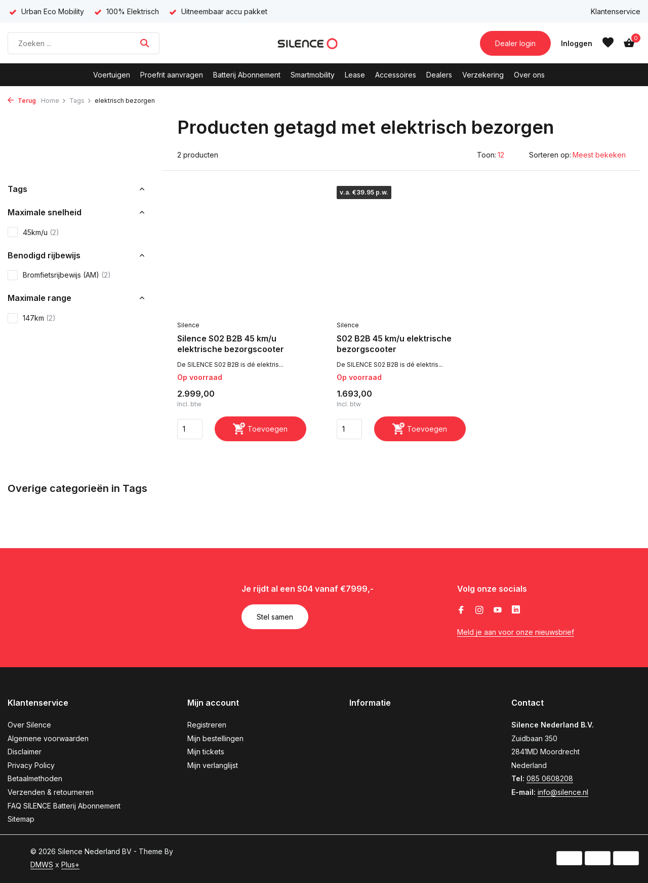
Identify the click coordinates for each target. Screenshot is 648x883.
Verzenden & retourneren (51, 792)
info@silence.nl (563, 792)
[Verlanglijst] (608, 43)
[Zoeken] (83, 43)
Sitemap (21, 819)
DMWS (41, 864)
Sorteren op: (550, 154)
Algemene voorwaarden (48, 738)
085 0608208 (549, 778)
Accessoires (395, 74)
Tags (80, 100)
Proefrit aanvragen (171, 74)
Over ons (529, 74)
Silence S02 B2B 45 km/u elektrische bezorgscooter (230, 343)
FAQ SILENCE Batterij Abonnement (64, 805)
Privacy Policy (31, 765)
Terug (22, 100)
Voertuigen (111, 74)
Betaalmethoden (35, 778)
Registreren (206, 724)
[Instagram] (479, 610)
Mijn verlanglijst (212, 765)
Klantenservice (615, 11)
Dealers (439, 74)
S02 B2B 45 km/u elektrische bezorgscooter (394, 343)
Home (53, 100)
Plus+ (70, 864)
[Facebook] (461, 610)
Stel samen (275, 616)
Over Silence (29, 724)
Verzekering (483, 74)
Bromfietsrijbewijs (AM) (59, 275)
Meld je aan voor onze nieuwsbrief (515, 632)
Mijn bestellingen (215, 738)
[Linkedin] (516, 610)
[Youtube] (498, 610)
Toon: (486, 154)
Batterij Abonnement (246, 74)
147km (32, 318)
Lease (355, 74)
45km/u (33, 232)
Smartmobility (313, 74)
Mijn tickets (205, 751)
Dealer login (515, 43)
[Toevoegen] (260, 428)
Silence (188, 325)
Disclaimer (25, 751)
